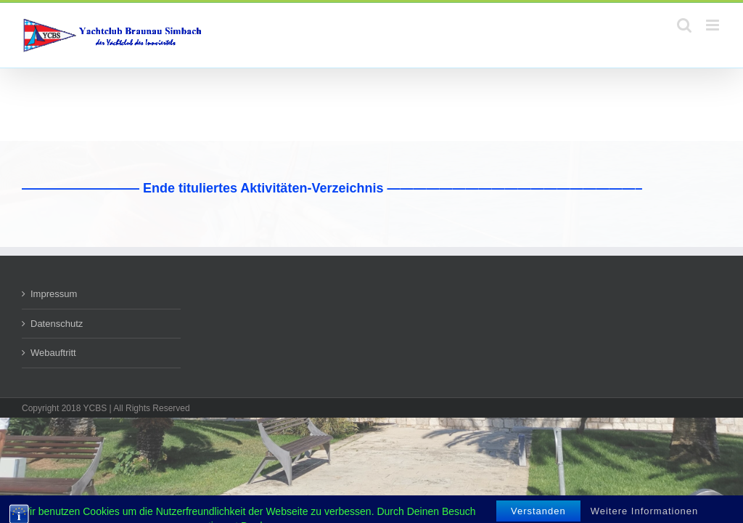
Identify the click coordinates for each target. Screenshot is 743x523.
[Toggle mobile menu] (713, 25)
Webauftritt (53, 352)
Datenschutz (56, 323)
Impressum (53, 293)
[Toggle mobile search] (684, 25)
